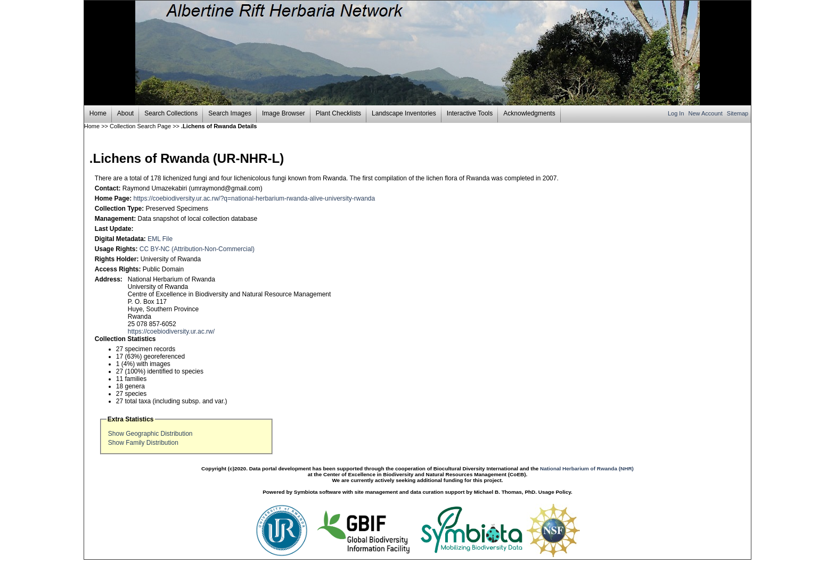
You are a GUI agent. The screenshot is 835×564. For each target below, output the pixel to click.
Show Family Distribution (143, 442)
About (125, 113)
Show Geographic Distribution (150, 433)
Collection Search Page (140, 126)
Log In (677, 113)
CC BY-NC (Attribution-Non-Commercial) (197, 249)
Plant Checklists (338, 113)
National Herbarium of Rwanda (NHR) (587, 468)
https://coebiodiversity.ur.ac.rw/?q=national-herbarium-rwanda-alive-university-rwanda (254, 198)
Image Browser (283, 113)
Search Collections (171, 113)
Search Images (229, 113)
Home (98, 113)
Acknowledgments (529, 113)
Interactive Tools (470, 113)
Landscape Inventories (404, 113)
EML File (160, 239)
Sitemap (737, 113)
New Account (706, 113)
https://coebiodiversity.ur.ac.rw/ (171, 331)
